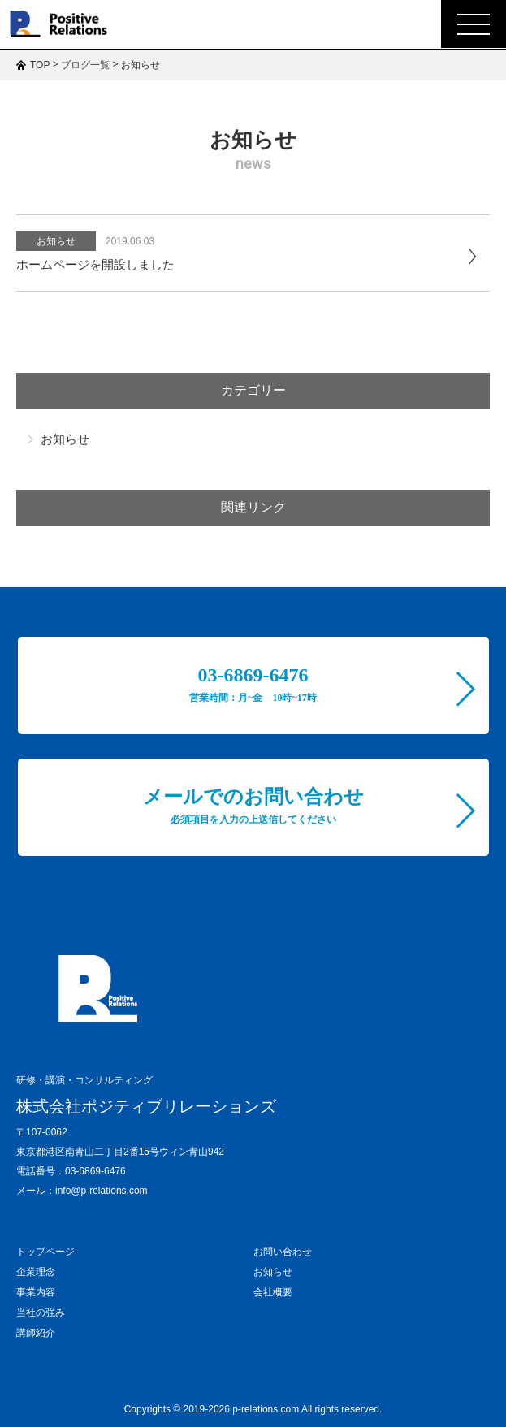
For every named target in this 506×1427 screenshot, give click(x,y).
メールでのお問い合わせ (253, 805)
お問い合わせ (282, 1251)
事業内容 (35, 1292)
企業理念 (35, 1272)
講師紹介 (35, 1332)
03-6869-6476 (252, 683)
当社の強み (40, 1312)
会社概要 (272, 1292)
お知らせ (56, 241)
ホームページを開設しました (95, 264)
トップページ (45, 1251)
